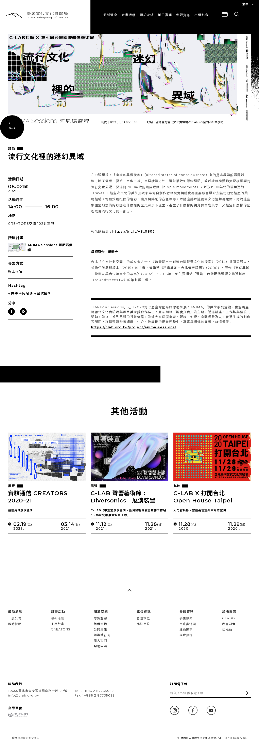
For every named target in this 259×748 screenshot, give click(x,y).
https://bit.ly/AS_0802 (133, 236)
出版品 (227, 629)
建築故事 (186, 629)
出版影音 (229, 612)
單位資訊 (165, 15)
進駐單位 (143, 624)
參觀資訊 (183, 15)
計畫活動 (128, 15)
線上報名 (15, 276)
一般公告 (14, 618)
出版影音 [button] (201, 15)
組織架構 (100, 624)
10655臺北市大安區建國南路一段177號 (38, 691)
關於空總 (147, 15)
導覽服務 (186, 635)
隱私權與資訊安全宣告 (25, 737)
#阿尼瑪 (26, 298)
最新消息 (110, 15)
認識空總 (100, 618)
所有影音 (229, 624)
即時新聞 (14, 624)
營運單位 (143, 618)
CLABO (228, 618)
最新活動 (57, 618)
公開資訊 (100, 629)
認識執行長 (102, 635)
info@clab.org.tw (23, 695)
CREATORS (60, 629)
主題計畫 (57, 624)
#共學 (13, 298)
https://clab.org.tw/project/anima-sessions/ (133, 332)
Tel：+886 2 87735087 (94, 691)
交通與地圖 (187, 624)
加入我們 (100, 640)
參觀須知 (186, 618)
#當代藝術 (42, 298)
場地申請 (100, 646)
